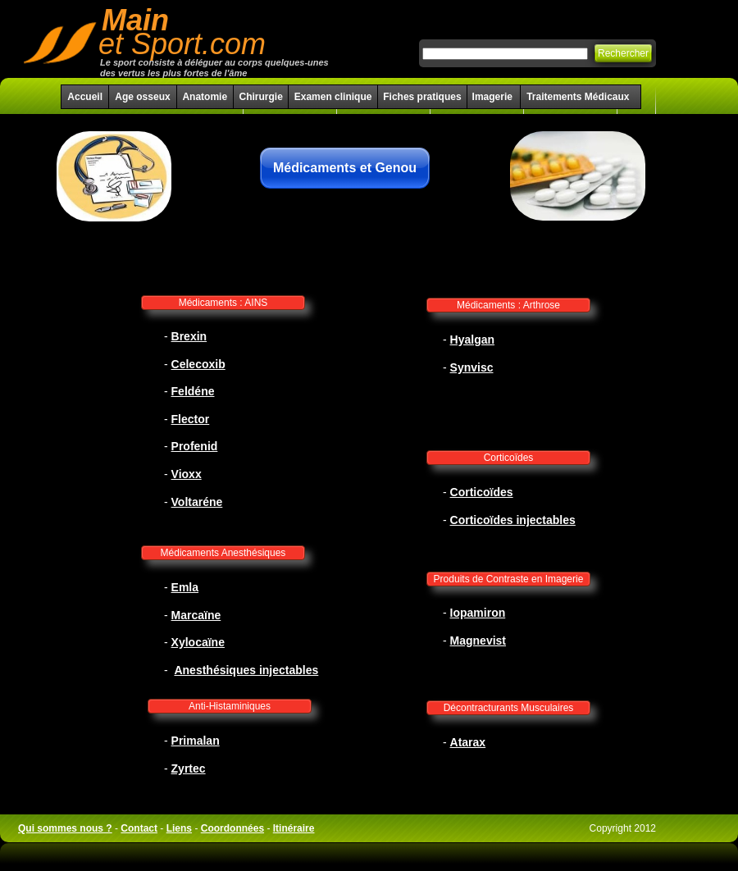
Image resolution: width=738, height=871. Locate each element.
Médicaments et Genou (345, 168)
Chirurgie (260, 97)
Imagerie (494, 97)
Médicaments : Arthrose (508, 305)
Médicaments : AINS (223, 302)
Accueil (84, 97)
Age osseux (142, 97)
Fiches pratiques (422, 97)
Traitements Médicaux (577, 97)
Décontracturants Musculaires (509, 708)
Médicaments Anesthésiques (223, 553)
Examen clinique (333, 97)
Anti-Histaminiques (230, 706)
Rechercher (623, 53)
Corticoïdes (509, 457)
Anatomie (204, 97)
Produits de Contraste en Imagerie (509, 579)
